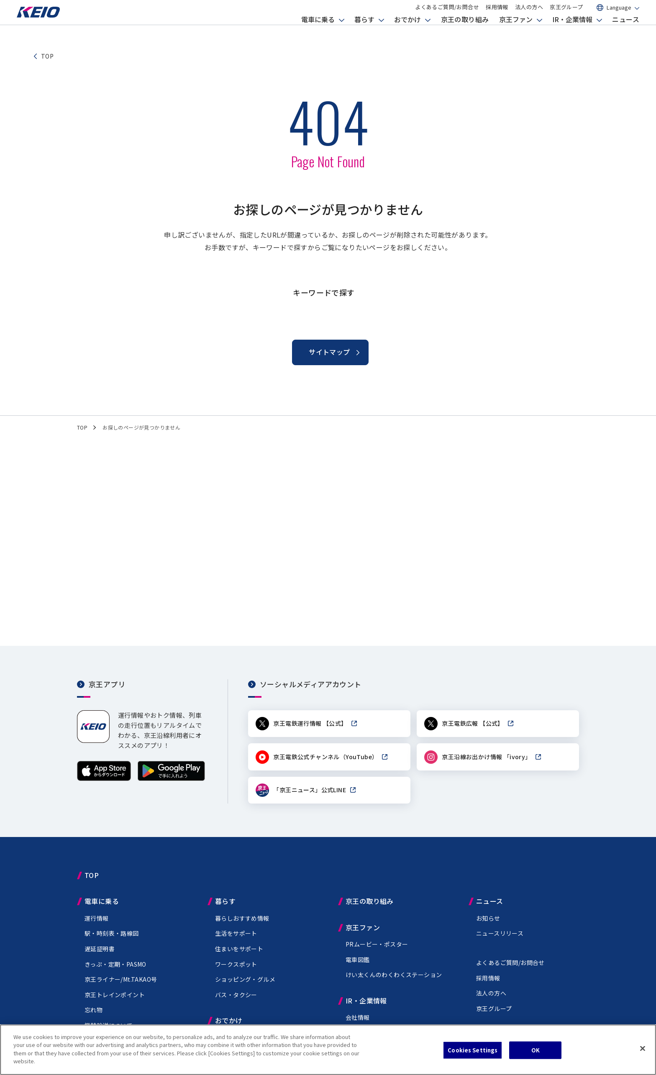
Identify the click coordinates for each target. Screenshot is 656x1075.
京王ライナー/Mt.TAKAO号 (121, 984)
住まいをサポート (239, 953)
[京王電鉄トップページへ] (48, 27)
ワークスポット (236, 969)
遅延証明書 (100, 953)
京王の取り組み (465, 31)
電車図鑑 (358, 964)
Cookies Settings (472, 1050)
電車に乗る (318, 31)
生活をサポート (236, 938)
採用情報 (497, 14)
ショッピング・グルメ (245, 984)
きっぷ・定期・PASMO (115, 969)
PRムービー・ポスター (377, 948)
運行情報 (97, 923)
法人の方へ (529, 14)
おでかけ (407, 31)
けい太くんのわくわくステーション (394, 979)
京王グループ (566, 14)
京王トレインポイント (115, 999)
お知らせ (488, 923)
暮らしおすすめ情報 (242, 923)
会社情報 (358, 1022)
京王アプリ (107, 684)
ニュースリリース (499, 938)
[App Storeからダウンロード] (104, 779)
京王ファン (516, 31)
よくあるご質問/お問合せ (447, 14)
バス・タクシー (236, 999)
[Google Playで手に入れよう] (171, 779)
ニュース (625, 31)
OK (535, 1050)
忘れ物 (93, 1014)
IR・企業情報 (572, 31)
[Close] (642, 1048)
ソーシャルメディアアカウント (310, 684)
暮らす (364, 31)
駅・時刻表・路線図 (112, 938)
